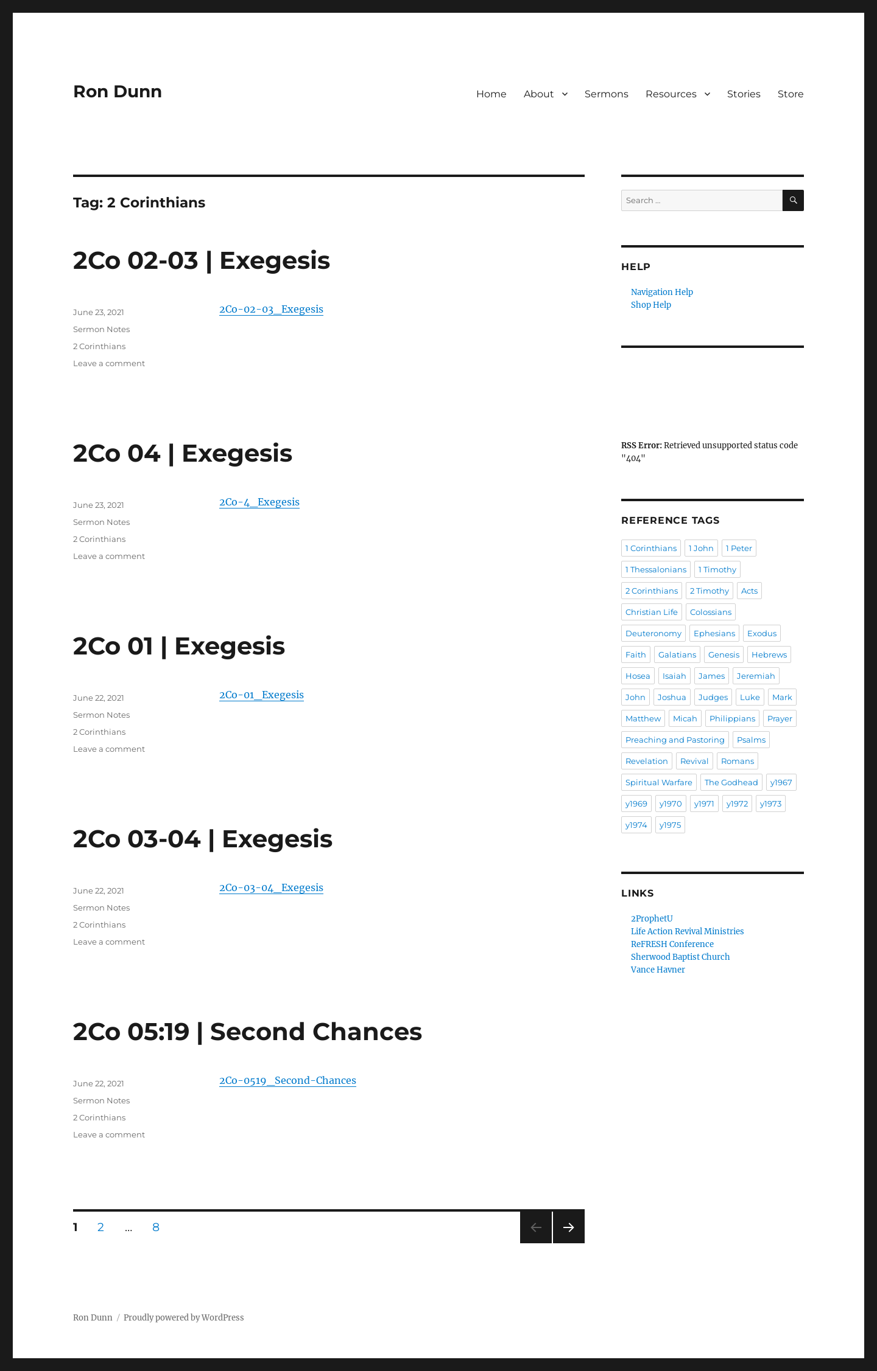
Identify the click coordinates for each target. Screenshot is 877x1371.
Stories (744, 94)
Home (491, 94)
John (635, 697)
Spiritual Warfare (658, 782)
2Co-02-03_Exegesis (271, 309)
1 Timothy (717, 569)
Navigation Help (662, 292)
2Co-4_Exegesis (259, 502)
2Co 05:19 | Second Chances (247, 1031)
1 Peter (739, 548)
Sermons (607, 94)
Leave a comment (109, 363)
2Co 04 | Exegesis (182, 453)
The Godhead (731, 782)
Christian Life (651, 612)
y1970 (671, 803)
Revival (694, 761)
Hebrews (769, 654)
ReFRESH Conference (672, 944)
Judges (713, 697)
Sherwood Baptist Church (680, 957)
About (539, 94)
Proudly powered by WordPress (184, 1318)
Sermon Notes (101, 329)
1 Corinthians (651, 548)
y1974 (636, 825)
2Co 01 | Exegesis (179, 646)
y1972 (737, 803)
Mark (782, 697)
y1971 (704, 803)
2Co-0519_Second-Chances (287, 1080)
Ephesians (714, 633)
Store (791, 94)
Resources (671, 94)
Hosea (637, 676)
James (712, 676)
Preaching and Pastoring (675, 740)
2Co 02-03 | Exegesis (201, 260)
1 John (701, 548)
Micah (685, 718)
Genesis (723, 654)
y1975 (670, 825)
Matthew (643, 718)
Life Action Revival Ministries (687, 931)
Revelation (646, 761)
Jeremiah (756, 676)
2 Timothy (709, 590)
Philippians (732, 718)
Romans (737, 761)
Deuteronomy (653, 633)
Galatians (677, 654)
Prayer (779, 718)
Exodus (762, 633)
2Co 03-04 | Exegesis (203, 838)
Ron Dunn (117, 91)
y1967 (781, 782)
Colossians (710, 612)
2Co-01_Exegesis (261, 695)
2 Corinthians (99, 346)
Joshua (672, 697)
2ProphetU (652, 919)
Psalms (751, 740)
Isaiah (674, 676)
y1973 (770, 803)
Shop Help (651, 305)
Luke (750, 697)
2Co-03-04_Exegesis (271, 887)
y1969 (636, 803)
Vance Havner (658, 970)
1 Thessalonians (655, 569)
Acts (749, 590)
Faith (635, 654)
